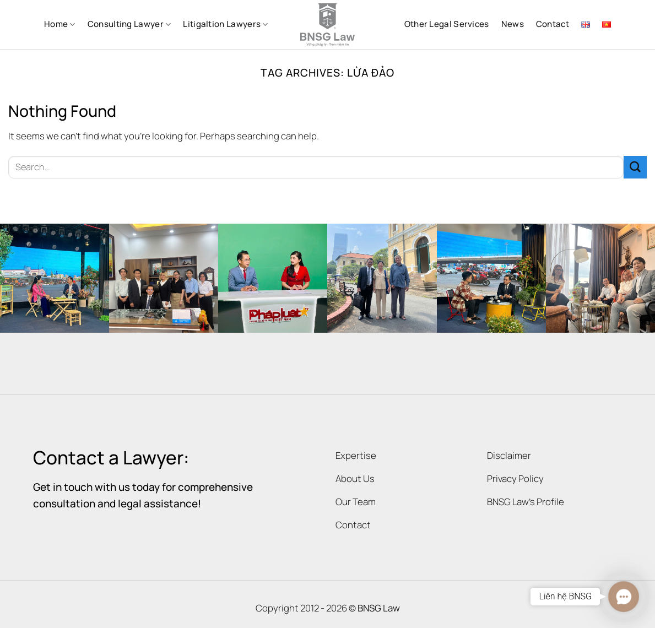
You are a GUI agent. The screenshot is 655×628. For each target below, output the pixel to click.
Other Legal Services (446, 24)
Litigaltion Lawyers (225, 24)
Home (59, 24)
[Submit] (635, 167)
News (512, 24)
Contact (552, 24)
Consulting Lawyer (129, 24)
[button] (623, 596)
